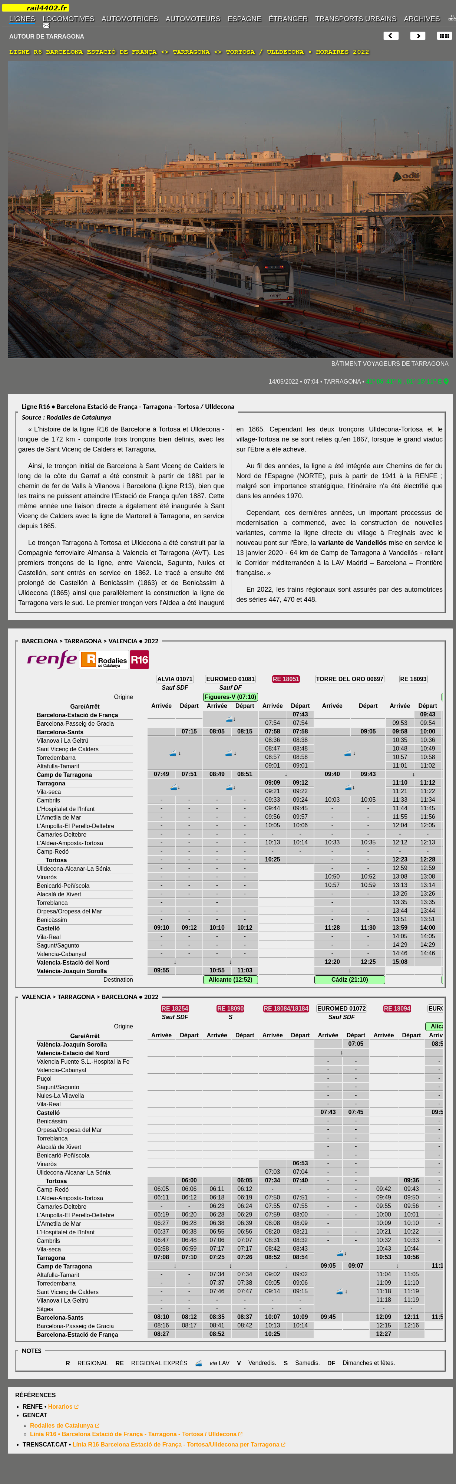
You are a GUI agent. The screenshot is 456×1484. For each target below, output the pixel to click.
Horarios (60, 1406)
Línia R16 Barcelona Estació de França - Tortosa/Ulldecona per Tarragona (176, 1444)
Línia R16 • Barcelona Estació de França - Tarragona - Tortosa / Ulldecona (133, 1434)
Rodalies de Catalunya (61, 1425)
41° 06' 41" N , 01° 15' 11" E (404, 381)
